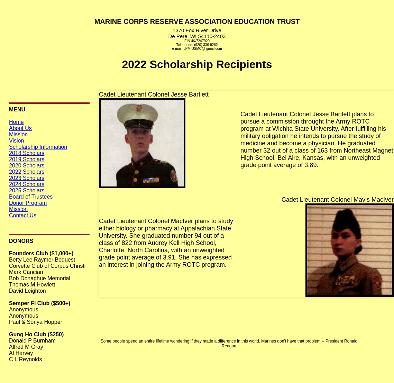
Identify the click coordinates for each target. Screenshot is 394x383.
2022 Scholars (26, 172)
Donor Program (28, 203)
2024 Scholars (26, 184)
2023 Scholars (26, 178)
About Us (20, 128)
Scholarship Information (38, 147)
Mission (18, 134)
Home (16, 122)
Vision (16, 141)
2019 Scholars (26, 159)
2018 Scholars (26, 153)
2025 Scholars (26, 190)
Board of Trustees (31, 197)
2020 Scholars (26, 165)
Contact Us (22, 215)
